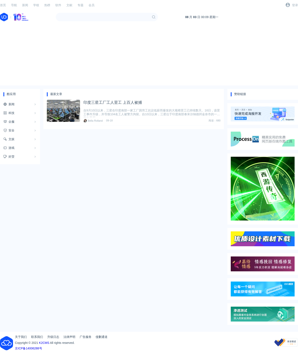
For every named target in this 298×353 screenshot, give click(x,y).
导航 (14, 5)
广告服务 (86, 337)
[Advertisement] (149, 55)
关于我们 (21, 337)
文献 (69, 5)
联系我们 (37, 337)
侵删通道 (101, 337)
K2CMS (44, 342)
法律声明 (69, 337)
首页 (3, 5)
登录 (295, 5)
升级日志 (53, 337)
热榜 (47, 5)
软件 (58, 5)
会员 (92, 5)
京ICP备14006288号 (28, 348)
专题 (80, 5)
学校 (36, 5)
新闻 (25, 5)
